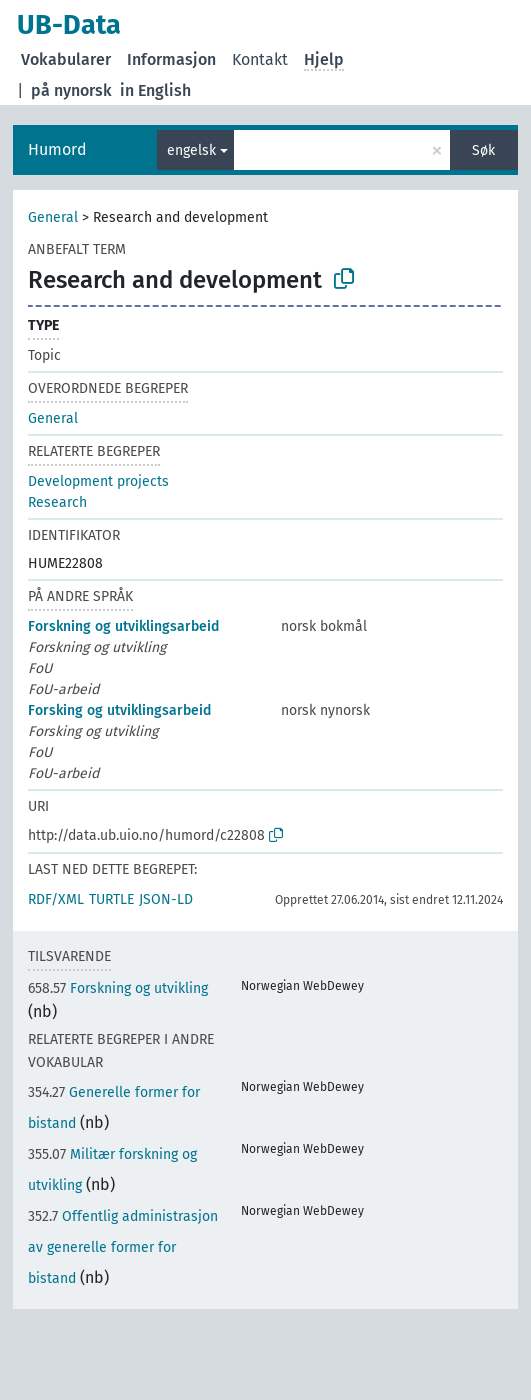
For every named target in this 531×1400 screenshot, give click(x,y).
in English (155, 90)
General (53, 217)
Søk (483, 150)
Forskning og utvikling (118, 988)
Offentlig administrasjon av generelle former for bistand (123, 1247)
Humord (57, 149)
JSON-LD (166, 899)
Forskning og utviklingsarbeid (123, 626)
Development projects (98, 481)
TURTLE (111, 899)
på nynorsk (71, 90)
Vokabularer (66, 59)
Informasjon (171, 59)
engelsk (191, 150)
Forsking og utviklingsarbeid (119, 710)
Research (57, 502)
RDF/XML (56, 899)
